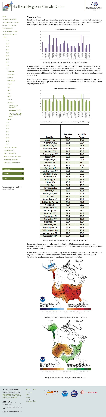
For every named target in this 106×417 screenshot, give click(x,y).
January (9, 119)
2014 (7, 129)
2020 (7, 59)
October (10, 78)
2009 (7, 144)
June (8, 90)
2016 (7, 122)
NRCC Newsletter (10, 153)
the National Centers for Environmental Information (11, 397)
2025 (7, 43)
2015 (7, 125)
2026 (7, 40)
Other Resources (7, 28)
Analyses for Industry (9, 25)
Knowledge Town (31, 401)
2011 (7, 138)
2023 (7, 50)
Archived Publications (11, 160)
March (9, 99)
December (10, 71)
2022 (7, 53)
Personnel (29, 392)
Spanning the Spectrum (13, 106)
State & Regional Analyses (10, 22)
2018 (7, 65)
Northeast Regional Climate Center (33, 8)
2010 (7, 141)
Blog (5, 37)
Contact (28, 397)
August (9, 84)
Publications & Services (9, 34)
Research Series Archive (12, 163)
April (8, 96)
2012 (7, 135)
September (11, 81)
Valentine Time (14, 110)
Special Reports (9, 150)
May (8, 93)
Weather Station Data (9, 19)
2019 (7, 62)
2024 (7, 47)
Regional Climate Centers (10, 394)
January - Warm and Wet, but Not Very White (15, 115)
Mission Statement (31, 389)
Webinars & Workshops (9, 31)
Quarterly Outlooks (10, 147)
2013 (7, 132)
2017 (7, 68)
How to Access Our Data (12, 157)
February (10, 102)
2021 (7, 56)
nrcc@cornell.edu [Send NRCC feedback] (8, 189)
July (8, 87)
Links (27, 394)
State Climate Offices (8, 394)
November (11, 74)
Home (4, 16)
